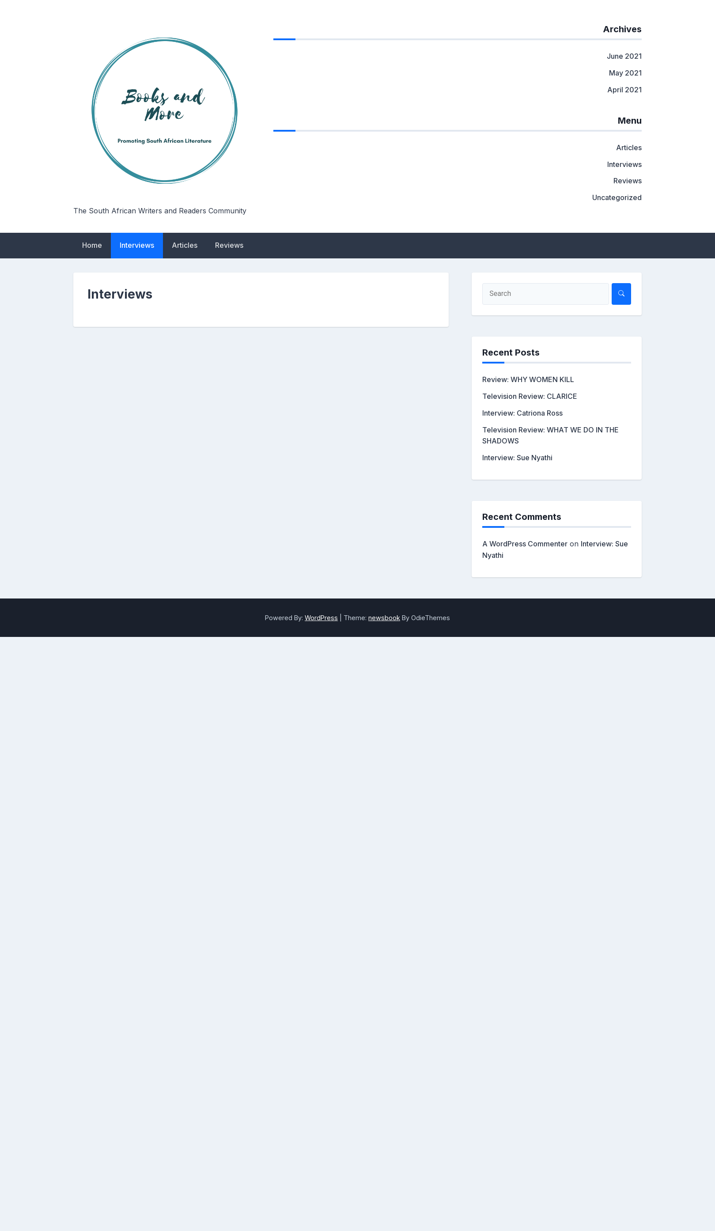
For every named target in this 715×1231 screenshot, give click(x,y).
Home (92, 245)
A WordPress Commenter (524, 543)
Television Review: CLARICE (529, 396)
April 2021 (624, 89)
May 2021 (625, 72)
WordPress (321, 617)
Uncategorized (617, 197)
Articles (629, 147)
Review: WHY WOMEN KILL (528, 379)
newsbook (384, 617)
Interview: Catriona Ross (522, 413)
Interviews (624, 164)
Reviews (627, 180)
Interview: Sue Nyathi (517, 457)
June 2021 (624, 56)
